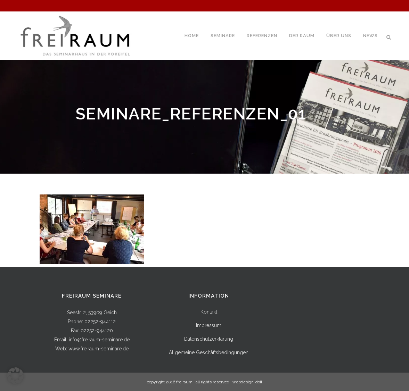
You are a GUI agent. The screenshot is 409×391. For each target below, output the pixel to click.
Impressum (208, 325)
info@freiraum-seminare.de (99, 339)
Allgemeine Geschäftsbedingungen (208, 352)
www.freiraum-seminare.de (98, 348)
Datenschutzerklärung (208, 339)
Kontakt (209, 312)
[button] (15, 375)
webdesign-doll (247, 382)
